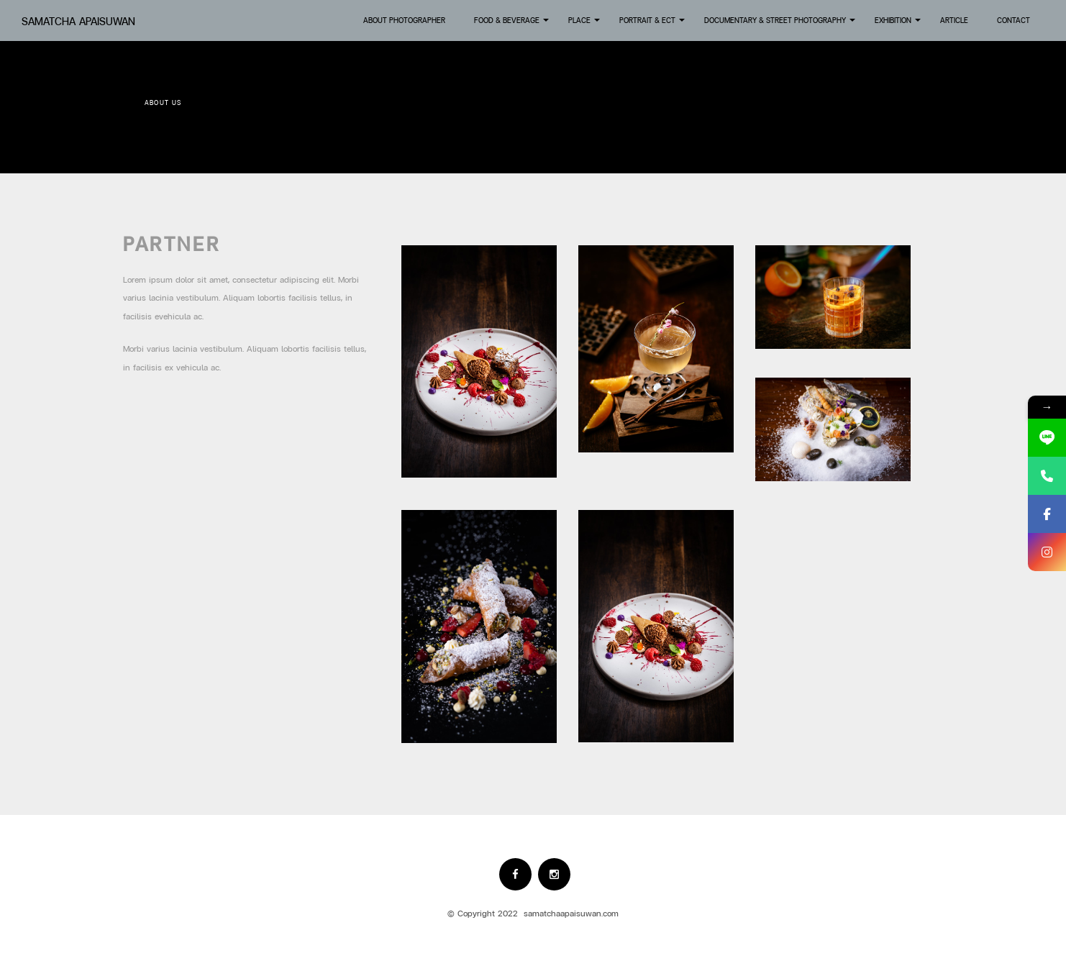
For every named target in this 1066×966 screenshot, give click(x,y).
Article (954, 20)
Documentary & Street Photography (780, 24)
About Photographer (404, 20)
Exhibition (899, 24)
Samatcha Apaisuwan (78, 21)
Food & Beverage (512, 24)
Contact (1013, 20)
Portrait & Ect (653, 24)
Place (585, 24)
